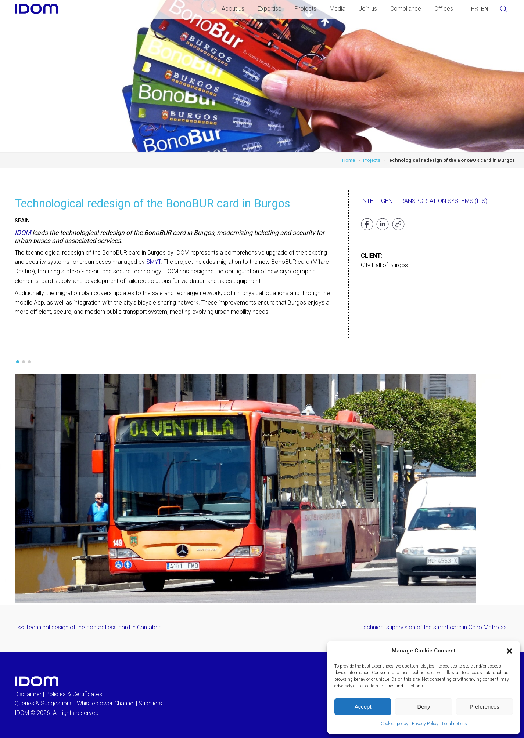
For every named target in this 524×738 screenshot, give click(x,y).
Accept (363, 707)
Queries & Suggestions (44, 703)
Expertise (269, 8)
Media (337, 8)
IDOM (23, 232)
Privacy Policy (425, 723)
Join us (368, 8)
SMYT (153, 261)
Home (348, 160)
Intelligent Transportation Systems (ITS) (424, 200)
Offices (443, 8)
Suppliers (150, 703)
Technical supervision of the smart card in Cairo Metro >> (433, 627)
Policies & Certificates (74, 694)
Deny (423, 707)
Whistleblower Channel (105, 703)
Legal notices (454, 723)
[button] (509, 651)
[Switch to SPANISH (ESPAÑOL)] (474, 9)
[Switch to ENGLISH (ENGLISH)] (484, 9)
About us (233, 8)
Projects (305, 8)
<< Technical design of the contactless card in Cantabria (90, 627)
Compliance (405, 8)
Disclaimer (28, 694)
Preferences (484, 707)
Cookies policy (394, 723)
